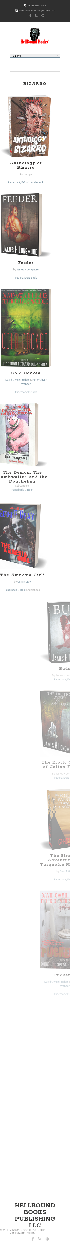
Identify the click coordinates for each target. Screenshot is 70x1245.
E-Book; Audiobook (23, 182)
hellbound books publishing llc (35, 1216)
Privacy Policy (13, 1233)
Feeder (16, 262)
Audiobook (22, 589)
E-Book (23, 277)
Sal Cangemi (10, 485)
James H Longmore (18, 269)
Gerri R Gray (12, 581)
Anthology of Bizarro (16, 165)
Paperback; (12, 277)
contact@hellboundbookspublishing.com (37, 10)
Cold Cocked (16, 373)
